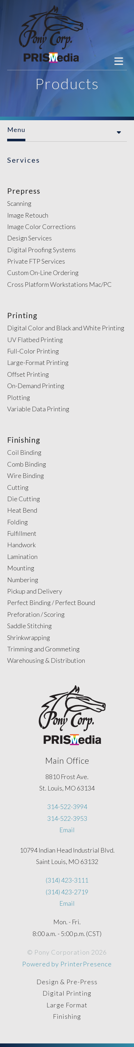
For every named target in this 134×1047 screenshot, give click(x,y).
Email (67, 830)
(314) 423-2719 (67, 892)
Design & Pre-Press (67, 982)
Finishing (67, 1016)
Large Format (67, 1005)
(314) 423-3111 (67, 880)
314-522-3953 (67, 818)
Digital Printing (67, 993)
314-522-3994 (67, 806)
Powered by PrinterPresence (67, 964)
